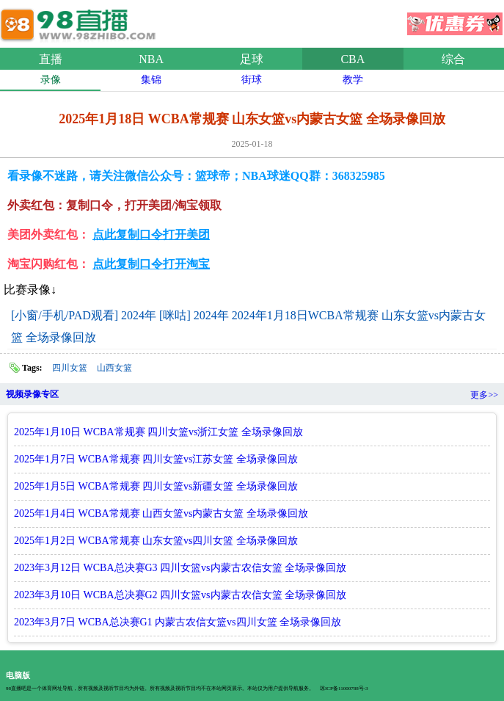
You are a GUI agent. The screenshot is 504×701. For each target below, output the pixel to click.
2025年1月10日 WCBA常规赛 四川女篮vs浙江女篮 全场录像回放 (158, 431)
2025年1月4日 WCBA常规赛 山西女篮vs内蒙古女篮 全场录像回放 (161, 513)
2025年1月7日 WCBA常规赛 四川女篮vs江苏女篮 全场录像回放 (156, 459)
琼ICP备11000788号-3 (344, 688)
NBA (151, 59)
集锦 (151, 79)
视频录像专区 (32, 394)
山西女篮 (114, 368)
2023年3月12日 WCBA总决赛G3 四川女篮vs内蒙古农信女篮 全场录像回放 (180, 567)
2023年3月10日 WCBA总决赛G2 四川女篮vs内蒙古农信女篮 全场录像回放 (180, 594)
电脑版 (18, 675)
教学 (353, 79)
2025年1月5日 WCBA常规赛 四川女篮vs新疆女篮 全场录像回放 (156, 486)
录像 (50, 79)
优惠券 (455, 19)
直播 (50, 59)
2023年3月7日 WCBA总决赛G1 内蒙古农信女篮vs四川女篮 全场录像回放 (177, 622)
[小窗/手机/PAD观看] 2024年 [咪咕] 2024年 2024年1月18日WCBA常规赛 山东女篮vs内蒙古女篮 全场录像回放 (248, 326)
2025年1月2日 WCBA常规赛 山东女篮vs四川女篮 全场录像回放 (156, 540)
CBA (352, 59)
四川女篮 (69, 368)
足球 (251, 59)
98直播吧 (80, 21)
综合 (453, 59)
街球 (251, 79)
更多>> (484, 395)
